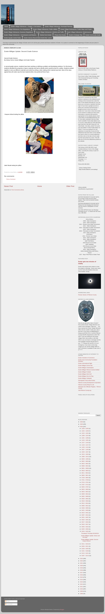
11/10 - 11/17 (85, 445)
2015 (81, 577)
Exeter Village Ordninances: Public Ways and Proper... (77, 29)
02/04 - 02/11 (85, 546)
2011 (81, 586)
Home (6, 26)
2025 (81, 424)
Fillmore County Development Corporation (89, 382)
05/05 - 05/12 (85, 505)
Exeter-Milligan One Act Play (85, 376)
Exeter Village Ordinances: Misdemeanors (79, 32)
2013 (81, 582)
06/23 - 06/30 (85, 489)
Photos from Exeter (60, 35)
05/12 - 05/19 (85, 503)
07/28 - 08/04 (85, 477)
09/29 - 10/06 (85, 459)
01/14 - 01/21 (85, 553)
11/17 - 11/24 (85, 442)
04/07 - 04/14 (85, 515)
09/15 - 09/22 (85, 463)
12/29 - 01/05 (85, 428)
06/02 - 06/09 (85, 496)
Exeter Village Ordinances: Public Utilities (45, 29)
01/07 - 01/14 (85, 555)
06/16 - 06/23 (85, 491)
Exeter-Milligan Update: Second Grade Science (89, 540)
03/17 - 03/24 (85, 522)
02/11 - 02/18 (85, 544)
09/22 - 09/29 (85, 461)
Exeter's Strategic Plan (75, 35)
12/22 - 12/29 (85, 431)
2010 (81, 589)
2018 (81, 570)
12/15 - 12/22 (85, 433)
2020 (81, 565)
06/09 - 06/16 (85, 494)
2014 (81, 579)
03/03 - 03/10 (85, 526)
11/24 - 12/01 (85, 440)
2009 (81, 591)
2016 (81, 575)
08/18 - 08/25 (85, 470)
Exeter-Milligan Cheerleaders (86, 367)
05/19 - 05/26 (85, 501)
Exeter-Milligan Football (84, 372)
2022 (81, 561)
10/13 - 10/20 (85, 454)
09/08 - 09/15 (85, 466)
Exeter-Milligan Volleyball (85, 378)
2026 (81, 422)
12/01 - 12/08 (85, 438)
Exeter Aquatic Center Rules (12, 38)
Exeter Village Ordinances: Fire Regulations (17, 29)
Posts (7, 601)
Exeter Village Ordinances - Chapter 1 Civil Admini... (26, 26)
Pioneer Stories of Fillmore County (87, 294)
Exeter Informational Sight (85, 363)
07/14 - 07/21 (85, 482)
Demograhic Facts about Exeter (86, 380)
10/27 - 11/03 (85, 449)
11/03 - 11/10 (85, 447)
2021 (81, 563)
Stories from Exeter (45, 35)
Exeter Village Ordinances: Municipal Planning (58, 26)
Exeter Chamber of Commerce (86, 357)
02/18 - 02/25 (85, 531)
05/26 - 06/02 (85, 498)
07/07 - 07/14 (85, 484)
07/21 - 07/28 (85, 480)
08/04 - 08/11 (85, 475)
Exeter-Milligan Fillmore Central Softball (88, 369)
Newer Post (8, 186)
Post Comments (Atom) (17, 190)
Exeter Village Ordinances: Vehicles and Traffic (50, 32)
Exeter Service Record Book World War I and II (38, 38)
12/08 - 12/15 (85, 435)
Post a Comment (10, 179)
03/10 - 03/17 (85, 524)
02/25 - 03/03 (85, 529)
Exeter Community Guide (92, 35)
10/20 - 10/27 (85, 452)
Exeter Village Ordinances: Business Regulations (18, 32)
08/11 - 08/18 (85, 473)
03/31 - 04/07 (85, 517)
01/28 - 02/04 (85, 548)
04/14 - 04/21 (85, 512)
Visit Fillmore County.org (84, 390)
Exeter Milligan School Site (85, 365)
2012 (81, 584)
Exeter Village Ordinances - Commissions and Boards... (20, 35)
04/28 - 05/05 (85, 508)
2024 (81, 426)
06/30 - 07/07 (85, 487)
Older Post (70, 186)
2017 (81, 572)
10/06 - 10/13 (85, 456)
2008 (81, 593)
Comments (8, 604)
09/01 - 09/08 (85, 468)
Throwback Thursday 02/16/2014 (90, 533)
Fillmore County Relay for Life (86, 384)
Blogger (62, 609)
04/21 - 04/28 (85, 510)
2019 (81, 568)
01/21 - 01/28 (85, 551)
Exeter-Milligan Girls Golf (85, 374)
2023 (81, 558)
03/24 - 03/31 (85, 519)
